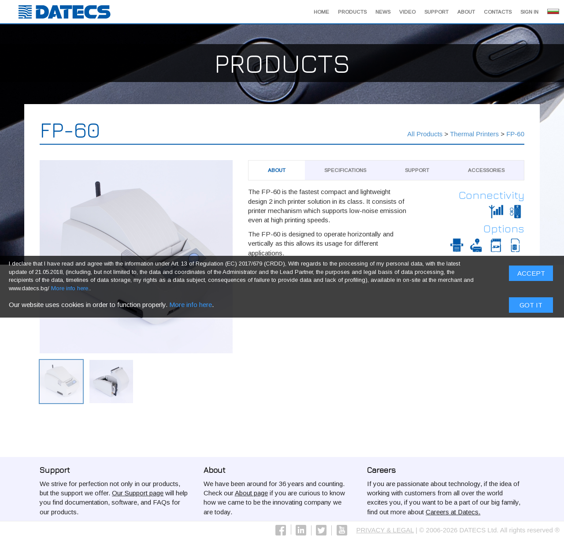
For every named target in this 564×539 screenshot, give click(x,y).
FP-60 (515, 134)
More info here (190, 306)
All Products (424, 134)
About (466, 12)
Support (436, 12)
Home (321, 12)
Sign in (529, 12)
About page (251, 493)
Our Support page (137, 493)
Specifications (345, 170)
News (382, 12)
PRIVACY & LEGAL (385, 530)
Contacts (498, 12)
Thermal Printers (474, 134)
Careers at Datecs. (453, 512)
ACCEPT (531, 275)
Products (352, 12)
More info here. (70, 290)
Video (407, 12)
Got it (530, 307)
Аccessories (486, 170)
